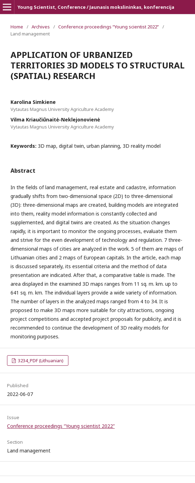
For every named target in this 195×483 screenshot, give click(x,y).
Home (17, 27)
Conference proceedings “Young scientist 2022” (108, 27)
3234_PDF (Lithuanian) (40, 360)
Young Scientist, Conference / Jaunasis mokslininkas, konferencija (96, 7)
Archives (41, 27)
